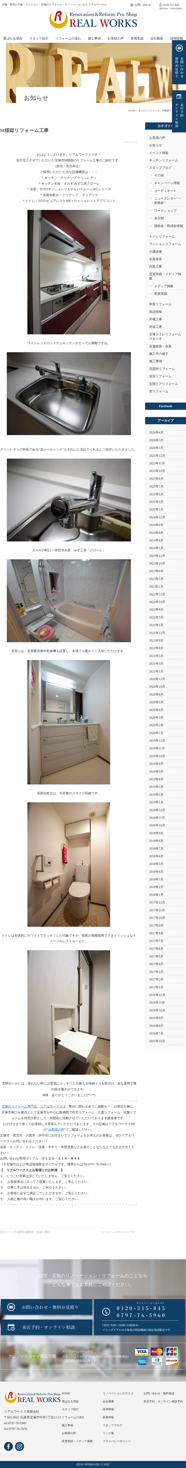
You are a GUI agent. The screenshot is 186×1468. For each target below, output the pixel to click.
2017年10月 (157, 918)
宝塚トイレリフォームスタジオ (165, 336)
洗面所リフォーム (162, 368)
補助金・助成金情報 (168, 226)
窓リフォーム (158, 391)
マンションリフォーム (165, 244)
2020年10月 (157, 686)
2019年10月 (157, 756)
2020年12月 (157, 679)
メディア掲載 (163, 286)
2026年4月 (156, 432)
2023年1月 (156, 586)
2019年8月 (156, 763)
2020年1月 (156, 733)
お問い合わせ (142, 4)
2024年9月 (156, 525)
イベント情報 (158, 153)
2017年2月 (156, 979)
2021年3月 (156, 663)
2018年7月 (156, 848)
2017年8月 (156, 933)
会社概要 (156, 38)
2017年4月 (156, 964)
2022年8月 (156, 609)
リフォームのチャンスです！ (119, 1232)
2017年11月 (157, 910)
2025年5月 (156, 494)
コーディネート (165, 190)
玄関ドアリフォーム (163, 384)
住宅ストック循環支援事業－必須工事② (25, 1232)
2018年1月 (156, 894)
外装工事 (155, 327)
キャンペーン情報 (167, 183)
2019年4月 (156, 779)
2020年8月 (156, 694)
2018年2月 (156, 887)
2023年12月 (157, 555)
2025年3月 (156, 502)
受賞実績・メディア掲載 (165, 276)
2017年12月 (157, 902)
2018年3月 (156, 879)
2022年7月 (156, 617)
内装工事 (155, 266)
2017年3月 (156, 972)
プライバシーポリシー (117, 1441)
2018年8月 (156, 840)
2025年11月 (157, 463)
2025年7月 (156, 486)
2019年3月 (156, 786)
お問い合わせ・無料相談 (159, 1393)
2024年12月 (157, 517)
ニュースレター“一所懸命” (167, 200)
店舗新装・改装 (160, 346)
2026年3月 (156, 440)
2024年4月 (156, 540)
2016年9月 (156, 1018)
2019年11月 (157, 748)
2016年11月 (157, 1002)
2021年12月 (157, 633)
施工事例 (94, 38)
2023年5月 (156, 579)
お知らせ (155, 145)
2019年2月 (156, 794)
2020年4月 (156, 710)
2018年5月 (156, 864)
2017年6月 (156, 948)
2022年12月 (157, 594)
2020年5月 (156, 702)
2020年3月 (156, 717)
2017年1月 (156, 987)
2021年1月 (156, 671)
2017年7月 (156, 941)
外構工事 (155, 319)
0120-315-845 (171, 4)
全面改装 (155, 259)
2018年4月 (156, 871)
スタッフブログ (160, 167)
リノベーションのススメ (118, 1393)
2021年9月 (156, 640)
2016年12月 (157, 995)
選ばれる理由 (12, 38)
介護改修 (155, 251)
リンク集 (108, 1433)
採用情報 (176, 38)
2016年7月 (156, 1033)
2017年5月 (156, 956)
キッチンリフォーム (163, 160)
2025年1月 (156, 509)
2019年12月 (157, 740)
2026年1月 (156, 448)
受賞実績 (137, 38)
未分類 (159, 218)
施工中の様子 (158, 353)
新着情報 (108, 1417)
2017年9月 (156, 925)
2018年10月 (157, 825)
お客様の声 (116, 38)
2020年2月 (156, 725)
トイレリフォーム (162, 236)
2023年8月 (156, 571)
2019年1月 (156, 802)
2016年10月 (157, 1010)
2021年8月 (156, 648)
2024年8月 (156, 532)
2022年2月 (156, 625)
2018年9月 (156, 833)
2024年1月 (156, 548)
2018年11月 (157, 817)
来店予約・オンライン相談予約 (163, 1401)
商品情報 (155, 311)
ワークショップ (165, 210)
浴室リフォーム (160, 376)
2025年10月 (157, 471)
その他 (159, 175)
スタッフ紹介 (38, 38)
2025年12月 (157, 455)
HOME (66, 1393)
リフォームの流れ (68, 38)
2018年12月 (157, 810)
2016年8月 (156, 1025)
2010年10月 (157, 1041)
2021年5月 (156, 656)
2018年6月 (156, 856)
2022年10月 (157, 602)
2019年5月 (156, 771)
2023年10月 (157, 563)
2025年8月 (156, 478)
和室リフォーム (160, 304)
